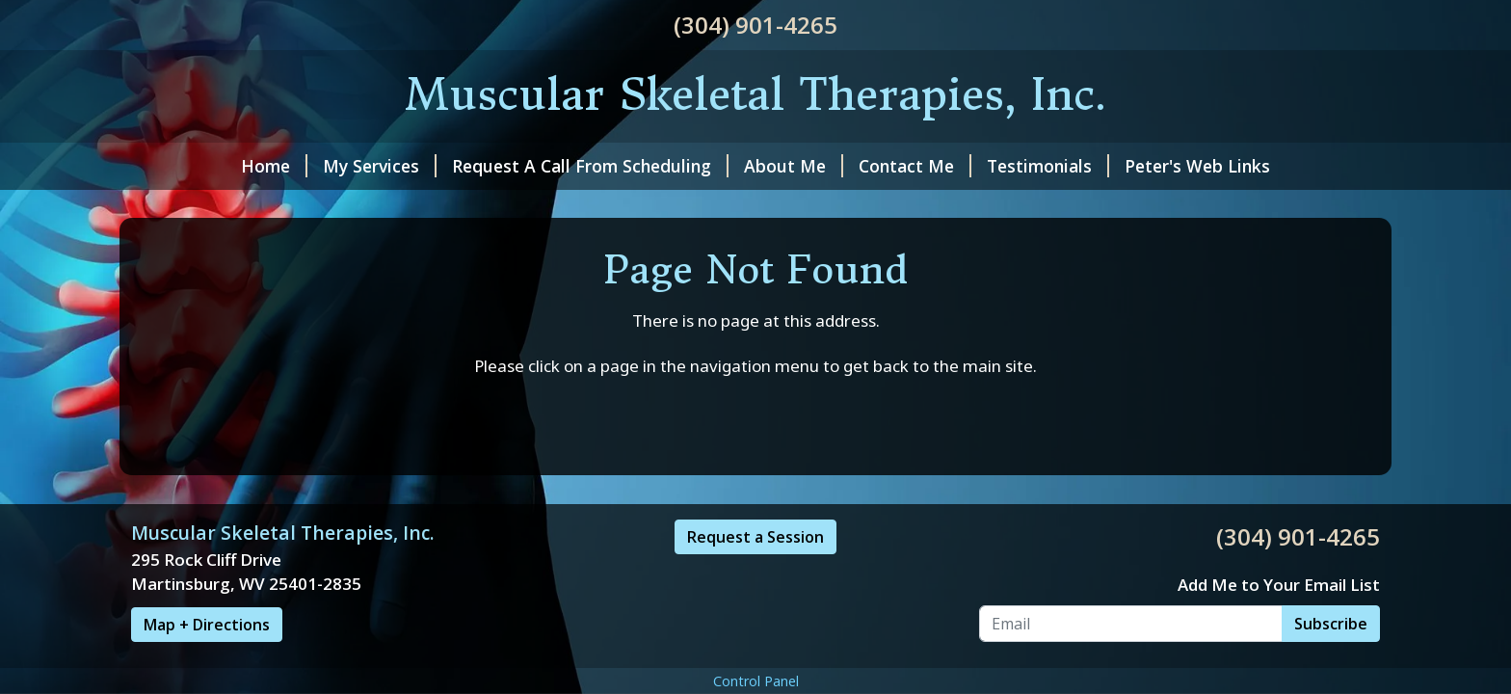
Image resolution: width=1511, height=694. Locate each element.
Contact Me (915, 165)
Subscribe (1330, 623)
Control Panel (756, 681)
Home (274, 165)
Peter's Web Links (1197, 165)
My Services (380, 165)
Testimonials (1048, 165)
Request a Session (755, 536)
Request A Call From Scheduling (590, 165)
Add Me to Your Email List (1279, 585)
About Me (793, 165)
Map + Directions (207, 624)
